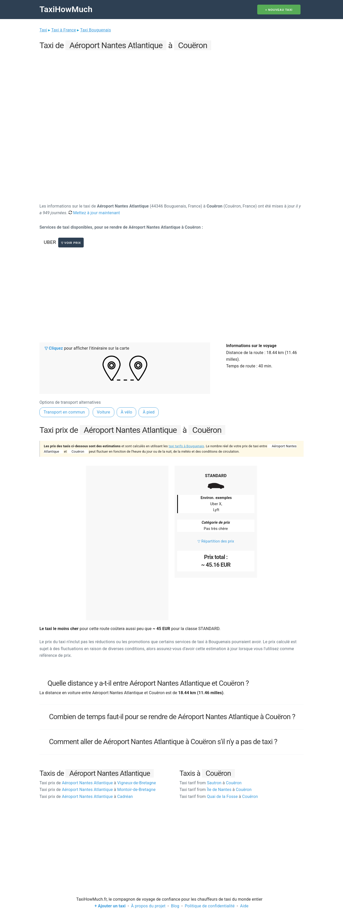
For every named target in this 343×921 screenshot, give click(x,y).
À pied (149, 412)
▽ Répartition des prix (216, 541)
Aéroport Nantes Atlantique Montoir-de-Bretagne (97, 789)
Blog (175, 905)
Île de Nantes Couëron (215, 789)
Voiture (103, 412)
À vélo (126, 412)
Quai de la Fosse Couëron (218, 796)
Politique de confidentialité (210, 905)
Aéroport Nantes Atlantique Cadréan (86, 796)
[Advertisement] (171, 88)
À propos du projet (148, 905)
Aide (244, 905)
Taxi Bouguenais (95, 30)
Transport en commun (64, 412)
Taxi (43, 30)
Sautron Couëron (210, 782)
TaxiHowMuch (65, 9)
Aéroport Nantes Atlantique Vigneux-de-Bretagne (97, 782)
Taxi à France (63, 30)
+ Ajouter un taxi (110, 905)
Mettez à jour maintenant (94, 212)
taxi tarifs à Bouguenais (186, 446)
